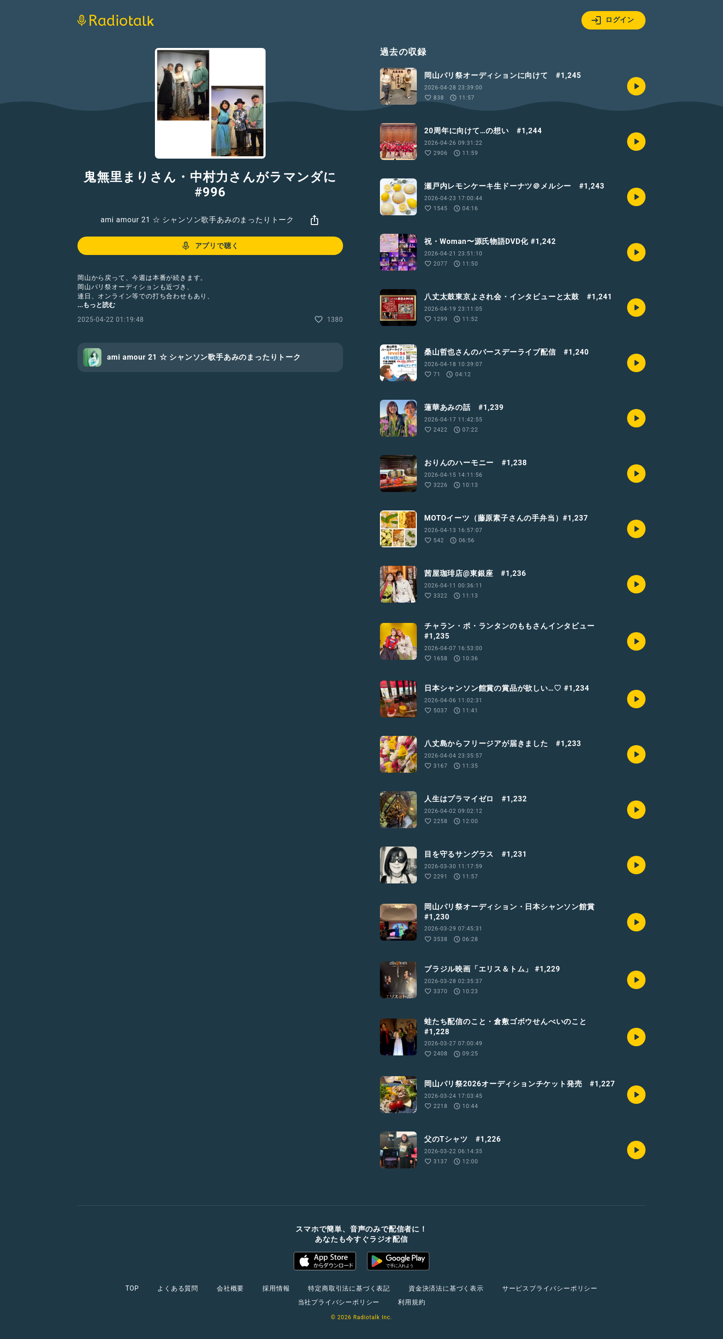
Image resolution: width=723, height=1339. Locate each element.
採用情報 (276, 1288)
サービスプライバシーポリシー (550, 1288)
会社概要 (230, 1288)
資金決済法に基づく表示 (446, 1288)
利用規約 (411, 1302)
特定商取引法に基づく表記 (349, 1288)
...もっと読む (96, 304)
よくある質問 (177, 1288)
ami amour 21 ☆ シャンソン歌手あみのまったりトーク (197, 219)
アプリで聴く (209, 245)
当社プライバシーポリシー (339, 1302)
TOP (132, 1288)
